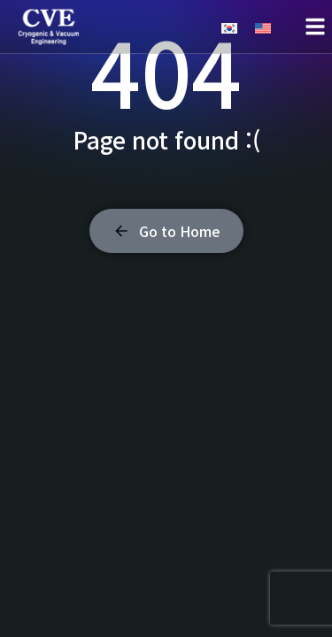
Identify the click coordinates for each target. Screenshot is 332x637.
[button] (315, 26)
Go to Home (166, 231)
